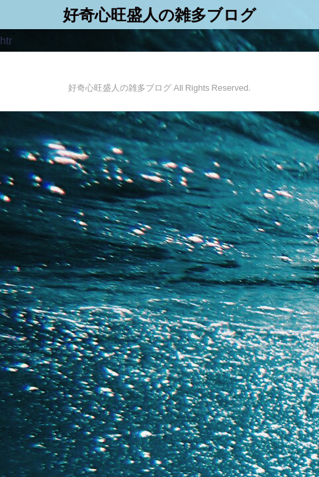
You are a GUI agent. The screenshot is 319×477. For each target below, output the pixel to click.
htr (6, 40)
